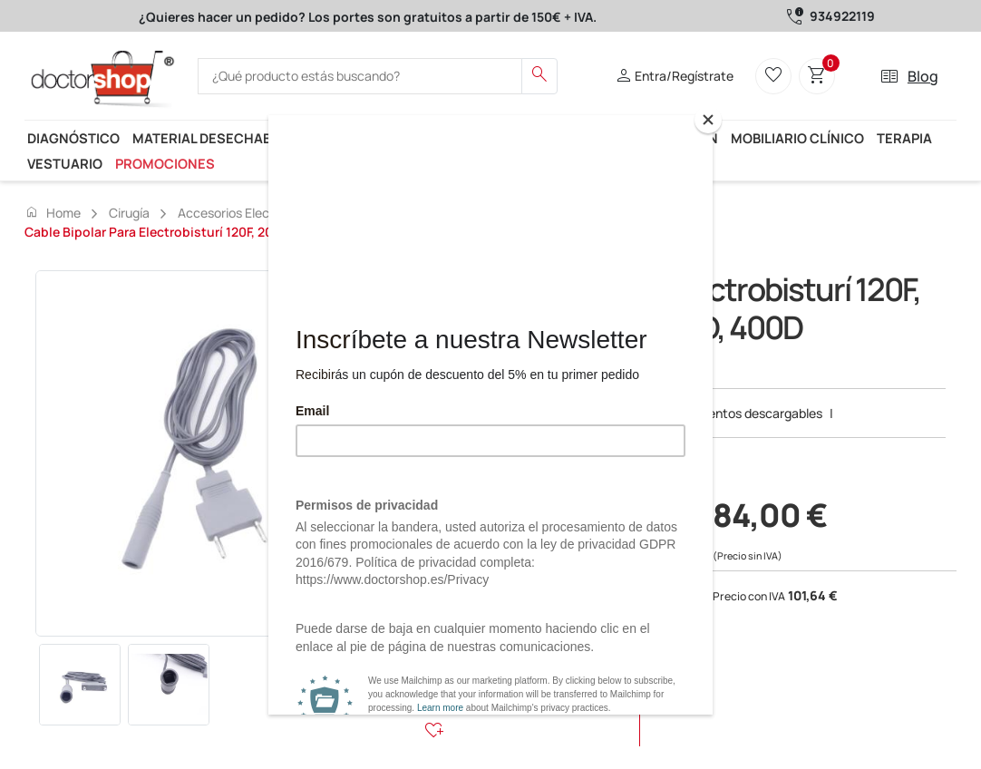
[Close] (708, 119)
